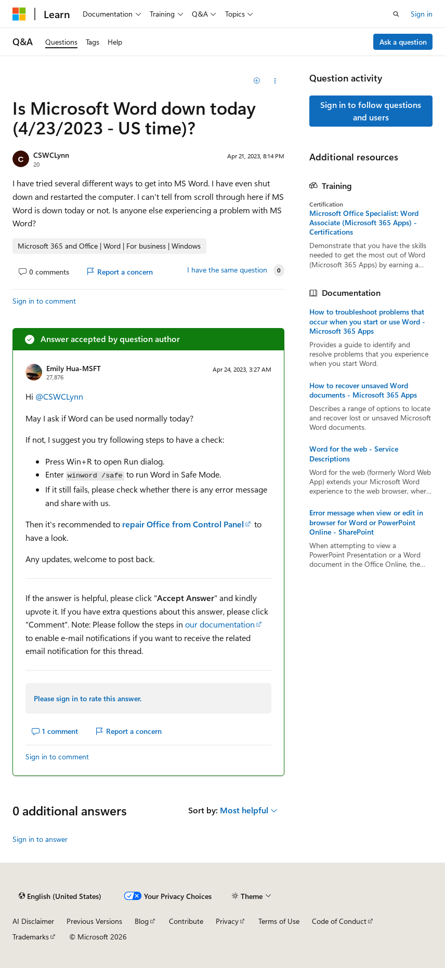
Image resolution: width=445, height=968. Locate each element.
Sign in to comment (44, 301)
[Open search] (396, 14)
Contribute (186, 921)
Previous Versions (94, 921)
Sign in (422, 14)
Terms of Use (278, 921)
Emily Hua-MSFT (73, 368)
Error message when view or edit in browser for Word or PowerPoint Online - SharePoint (366, 522)
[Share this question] (275, 81)
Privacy (227, 921)
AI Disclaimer (33, 921)
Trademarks (30, 937)
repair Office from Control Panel (183, 524)
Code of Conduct (339, 921)
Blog (142, 921)
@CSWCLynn (59, 396)
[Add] (256, 81)
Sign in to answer (40, 839)
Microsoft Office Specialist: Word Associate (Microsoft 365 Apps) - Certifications (363, 223)
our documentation (220, 624)
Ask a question (403, 42)
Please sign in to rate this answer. (87, 698)
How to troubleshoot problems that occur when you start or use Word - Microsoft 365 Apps (367, 321)
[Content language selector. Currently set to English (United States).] (60, 896)
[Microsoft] (19, 14)
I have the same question (227, 270)
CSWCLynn (51, 155)
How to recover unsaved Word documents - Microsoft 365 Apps (363, 390)
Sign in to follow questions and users (370, 110)
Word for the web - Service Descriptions (353, 453)
